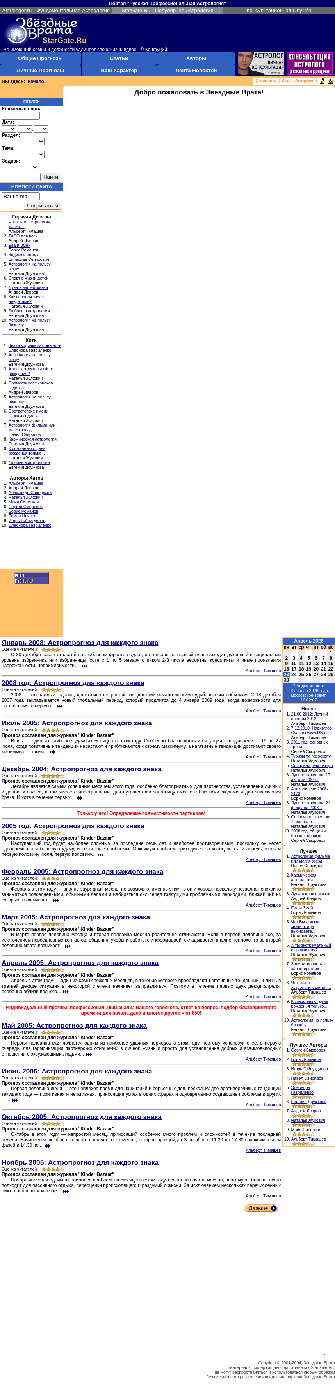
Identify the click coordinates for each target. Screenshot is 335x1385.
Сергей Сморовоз (26, 506)
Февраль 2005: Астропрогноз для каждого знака (82, 871)
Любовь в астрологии (29, 310)
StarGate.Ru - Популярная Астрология (167, 10)
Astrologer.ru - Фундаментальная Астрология (56, 10)
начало (36, 81)
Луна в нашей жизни (28, 287)
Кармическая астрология (33, 439)
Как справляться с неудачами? (26, 299)
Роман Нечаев (22, 516)
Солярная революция (312, 765)
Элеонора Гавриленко (30, 525)
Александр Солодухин (30, 492)
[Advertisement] (31, 551)
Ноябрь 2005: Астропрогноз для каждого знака (80, 1162)
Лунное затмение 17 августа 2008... (310, 777)
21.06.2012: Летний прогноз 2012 (309, 716)
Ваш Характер (119, 70)
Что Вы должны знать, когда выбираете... (306, 926)
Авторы (196, 58)
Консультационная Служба (279, 10)
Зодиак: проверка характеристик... (308, 966)
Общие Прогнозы (40, 58)
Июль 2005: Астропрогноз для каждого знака (77, 723)
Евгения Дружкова (308, 1101)
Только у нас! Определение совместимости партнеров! (141, 813)
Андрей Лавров (23, 487)
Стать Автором (297, 80)
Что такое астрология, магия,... (311, 985)
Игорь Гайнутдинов (27, 520)
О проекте (265, 80)
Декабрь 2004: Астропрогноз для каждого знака (82, 769)
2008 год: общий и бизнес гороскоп (308, 833)
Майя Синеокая (24, 501)
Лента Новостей (196, 70)
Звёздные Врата (319, 1362)
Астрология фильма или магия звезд (310, 858)
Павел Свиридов (307, 1078)
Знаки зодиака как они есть (35, 345)
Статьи (119, 58)
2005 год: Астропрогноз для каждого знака (73, 826)
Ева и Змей (19, 245)
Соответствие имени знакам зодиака (28, 413)
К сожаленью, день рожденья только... (27, 450)
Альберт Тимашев (26, 483)
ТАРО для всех (23, 236)
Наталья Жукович (26, 497)
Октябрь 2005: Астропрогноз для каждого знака (82, 1117)
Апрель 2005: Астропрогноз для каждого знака (80, 963)
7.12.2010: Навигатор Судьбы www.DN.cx (311, 730)
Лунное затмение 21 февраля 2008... (310, 805)
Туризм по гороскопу (310, 756)
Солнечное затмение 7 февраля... (311, 819)
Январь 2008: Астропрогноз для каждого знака (80, 642)
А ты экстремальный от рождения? (311, 947)
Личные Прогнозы (40, 70)
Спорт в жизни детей (29, 278)
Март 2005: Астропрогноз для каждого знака (76, 917)
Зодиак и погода (24, 254)
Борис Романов (23, 511)
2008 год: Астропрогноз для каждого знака (73, 683)
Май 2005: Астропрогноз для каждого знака (74, 1025)
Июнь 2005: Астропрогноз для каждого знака (77, 1071)
